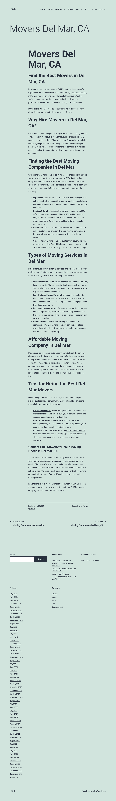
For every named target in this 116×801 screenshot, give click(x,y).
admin (32, 509)
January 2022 (15, 764)
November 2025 (16, 614)
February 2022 (15, 761)
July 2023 (13, 704)
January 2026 (15, 607)
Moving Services (55, 9)
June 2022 (14, 747)
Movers (85, 506)
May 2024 (13, 670)
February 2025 (15, 644)
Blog (87, 9)
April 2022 (14, 754)
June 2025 (14, 630)
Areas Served (73, 9)
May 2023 (13, 711)
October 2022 (15, 734)
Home (42, 9)
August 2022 (15, 741)
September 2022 (16, 737)
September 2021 (16, 774)
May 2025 (13, 634)
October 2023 (15, 694)
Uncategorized (57, 607)
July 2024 (13, 664)
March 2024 (14, 677)
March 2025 (14, 640)
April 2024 (14, 674)
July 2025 (13, 627)
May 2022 (13, 751)
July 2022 (13, 744)
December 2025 (16, 610)
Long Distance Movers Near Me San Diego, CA (64, 569)
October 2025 (15, 617)
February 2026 (15, 604)
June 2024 (14, 667)
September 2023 (16, 697)
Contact (102, 9)
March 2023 (14, 717)
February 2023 (15, 721)
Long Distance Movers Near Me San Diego (64, 578)
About (94, 9)
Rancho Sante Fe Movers (61, 560)
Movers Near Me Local (60, 574)
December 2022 (16, 727)
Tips (53, 604)
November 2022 (16, 731)
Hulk (13, 9)
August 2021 (15, 777)
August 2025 (15, 624)
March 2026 (14, 600)
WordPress (101, 791)
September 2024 (16, 657)
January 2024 (15, 684)
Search (12, 555)
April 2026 (14, 597)
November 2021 (16, 771)
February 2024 (15, 680)
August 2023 (15, 701)
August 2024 (15, 660)
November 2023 (16, 691)
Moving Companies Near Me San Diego (63, 564)
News (54, 600)
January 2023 (15, 724)
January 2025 (15, 647)
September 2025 (16, 620)
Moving (54, 597)
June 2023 (14, 707)
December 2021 (16, 767)
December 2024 (16, 650)
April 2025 (14, 637)
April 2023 (14, 714)
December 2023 (16, 687)
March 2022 (14, 757)
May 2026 (13, 594)
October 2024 (15, 654)
